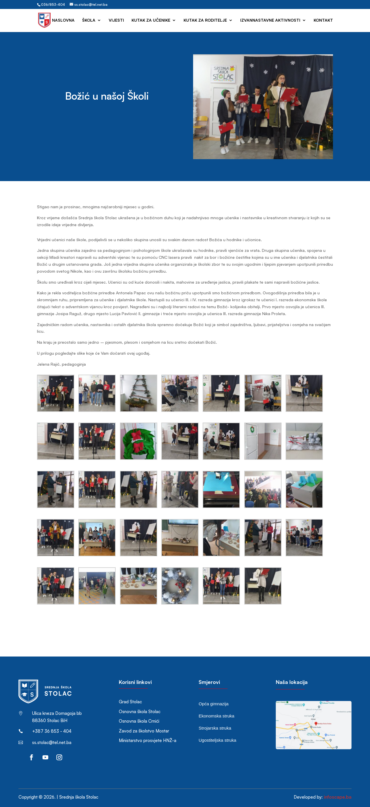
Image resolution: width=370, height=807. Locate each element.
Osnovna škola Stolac (139, 711)
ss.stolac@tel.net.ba (51, 742)
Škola (88, 20)
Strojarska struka (215, 728)
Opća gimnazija (213, 703)
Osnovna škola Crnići (139, 721)
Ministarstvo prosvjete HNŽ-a (147, 740)
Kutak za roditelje (205, 20)
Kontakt (323, 20)
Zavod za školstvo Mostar (144, 731)
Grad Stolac (130, 701)
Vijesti (116, 20)
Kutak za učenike (151, 20)
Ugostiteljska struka (217, 740)
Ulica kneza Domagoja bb (57, 713)
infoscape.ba (338, 797)
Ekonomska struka (216, 715)
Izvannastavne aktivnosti (270, 20)
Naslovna (63, 20)
